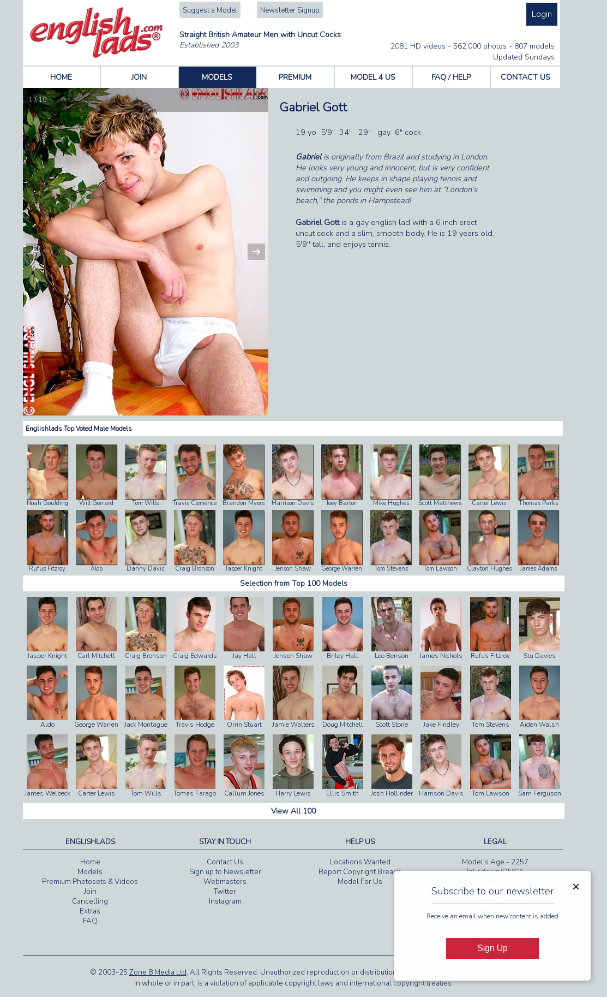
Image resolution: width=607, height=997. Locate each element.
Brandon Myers (244, 503)
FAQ (90, 921)
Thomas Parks (538, 503)
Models (90, 872)
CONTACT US (525, 77)
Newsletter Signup (290, 10)
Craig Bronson (194, 569)
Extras (90, 911)
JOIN (139, 77)
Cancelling (90, 901)
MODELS (217, 77)
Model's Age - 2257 (495, 862)
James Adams (538, 569)
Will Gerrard (96, 503)
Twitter (225, 892)
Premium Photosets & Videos (90, 882)
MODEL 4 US (373, 77)
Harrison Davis (293, 503)
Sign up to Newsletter (225, 872)
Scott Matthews (439, 503)
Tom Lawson (440, 569)
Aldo (97, 569)
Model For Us (360, 882)
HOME (61, 77)
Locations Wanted (360, 862)
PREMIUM (295, 77)
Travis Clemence (194, 503)
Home (90, 862)
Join (90, 892)
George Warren (341, 569)
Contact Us (225, 862)
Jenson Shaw (293, 569)
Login (542, 14)
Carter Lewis (489, 503)
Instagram (225, 901)
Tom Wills (145, 503)
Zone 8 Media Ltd (158, 972)
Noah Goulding (47, 503)
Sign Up (492, 948)
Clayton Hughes (489, 569)
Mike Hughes (391, 503)
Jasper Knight (243, 569)
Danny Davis (145, 569)
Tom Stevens (391, 569)
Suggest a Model (210, 10)
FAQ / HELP (451, 77)
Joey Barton (342, 503)
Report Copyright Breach (359, 872)
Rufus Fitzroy (47, 569)
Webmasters (225, 882)
